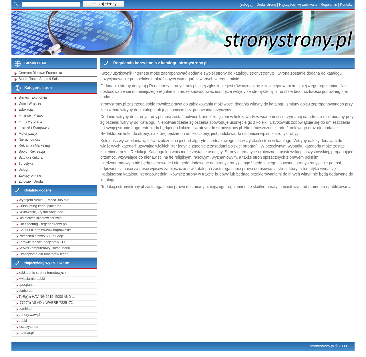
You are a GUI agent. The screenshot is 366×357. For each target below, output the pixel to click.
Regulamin (329, 5)
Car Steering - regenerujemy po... (44, 224)
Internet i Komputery (34, 127)
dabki (23, 321)
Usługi (23, 169)
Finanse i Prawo (31, 115)
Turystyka (26, 163)
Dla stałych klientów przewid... (41, 218)
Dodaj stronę (266, 5)
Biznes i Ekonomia (33, 97)
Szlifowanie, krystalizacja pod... (42, 212)
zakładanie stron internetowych (42, 273)
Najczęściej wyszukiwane (298, 5)
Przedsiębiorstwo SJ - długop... (42, 236)
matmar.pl (26, 333)
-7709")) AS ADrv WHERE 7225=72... (47, 303)
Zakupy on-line (30, 175)
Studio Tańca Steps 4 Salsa (40, 79)
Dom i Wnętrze (30, 103)
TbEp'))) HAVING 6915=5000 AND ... (47, 297)
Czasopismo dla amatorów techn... (45, 254)
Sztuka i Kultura (31, 157)
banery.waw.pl (29, 315)
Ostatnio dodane (37, 190)
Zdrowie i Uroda (31, 182)
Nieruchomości (30, 139)
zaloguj (246, 5)
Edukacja (26, 109)
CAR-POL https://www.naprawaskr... (46, 230)
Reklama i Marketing (34, 145)
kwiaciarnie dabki (32, 279)
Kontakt (346, 5)
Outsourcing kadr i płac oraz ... (42, 206)
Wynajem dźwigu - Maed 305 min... (45, 200)
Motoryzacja (28, 133)
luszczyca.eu (28, 327)
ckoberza (26, 291)
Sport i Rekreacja (32, 151)
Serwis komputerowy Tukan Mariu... (46, 248)
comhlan (25, 309)
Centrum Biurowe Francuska (40, 73)
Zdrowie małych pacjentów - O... (43, 242)
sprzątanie (26, 285)
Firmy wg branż (30, 121)
